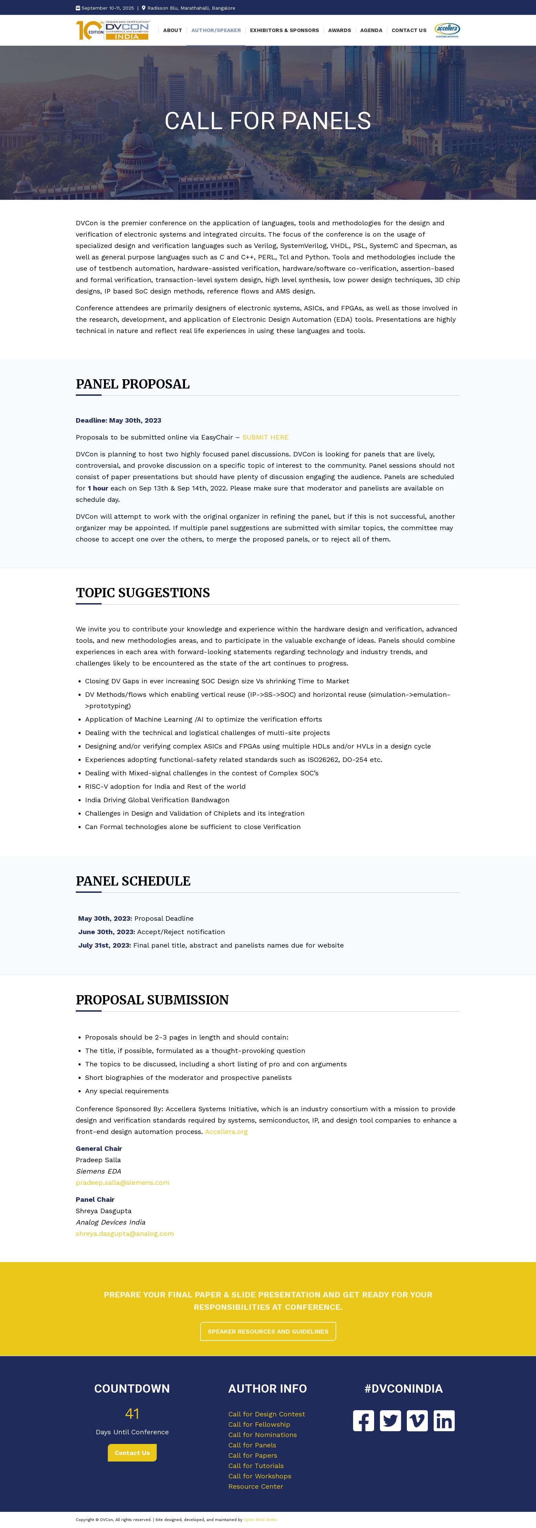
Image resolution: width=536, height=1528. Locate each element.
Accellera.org (226, 1131)
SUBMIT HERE (266, 437)
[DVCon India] (113, 30)
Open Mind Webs (260, 1520)
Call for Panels (252, 1445)
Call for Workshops (259, 1476)
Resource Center (255, 1486)
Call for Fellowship (259, 1424)
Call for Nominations (262, 1435)
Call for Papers (252, 1455)
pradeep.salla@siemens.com (122, 1182)
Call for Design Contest (266, 1414)
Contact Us (132, 1452)
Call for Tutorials (256, 1466)
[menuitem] (172, 30)
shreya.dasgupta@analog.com (125, 1233)
